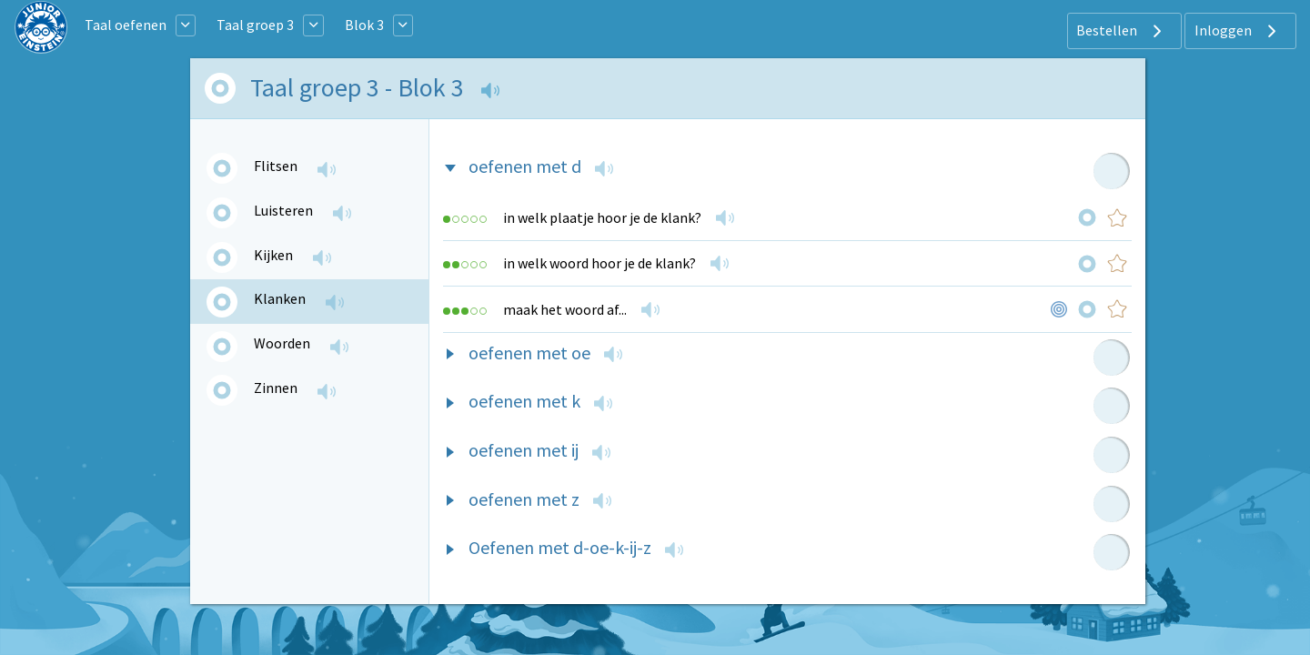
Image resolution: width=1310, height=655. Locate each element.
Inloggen (1237, 31)
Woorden (282, 343)
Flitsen (275, 165)
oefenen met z (524, 499)
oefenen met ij (524, 449)
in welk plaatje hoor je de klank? (602, 217)
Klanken (280, 298)
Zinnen (275, 387)
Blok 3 (364, 24)
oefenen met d (525, 166)
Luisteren (283, 210)
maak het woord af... (565, 309)
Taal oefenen (125, 24)
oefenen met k (524, 400)
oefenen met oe (529, 352)
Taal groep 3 (255, 24)
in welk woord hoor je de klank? (599, 263)
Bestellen (1121, 31)
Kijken (273, 255)
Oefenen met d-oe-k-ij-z (560, 547)
